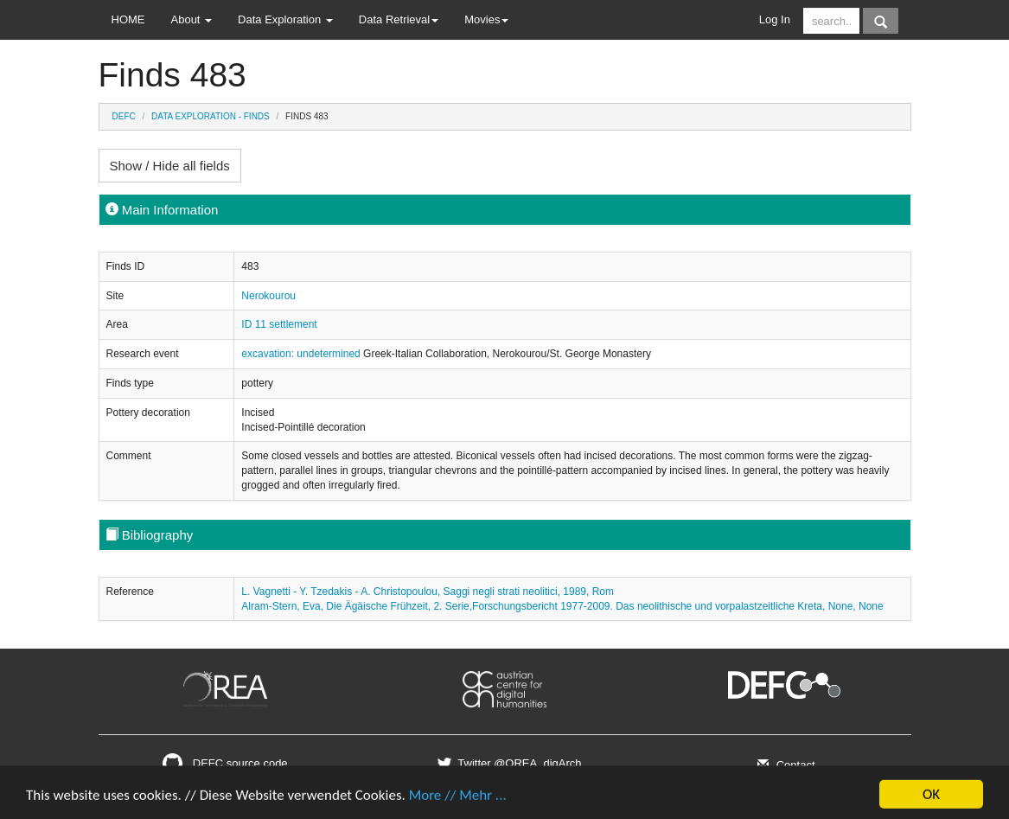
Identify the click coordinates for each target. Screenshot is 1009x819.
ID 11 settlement (278, 324)
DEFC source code (225, 763)
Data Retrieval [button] (398, 19)
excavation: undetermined (302, 354)
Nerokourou (268, 296)
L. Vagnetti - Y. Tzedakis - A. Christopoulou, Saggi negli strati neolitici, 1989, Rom (427, 591)
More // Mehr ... (458, 799)
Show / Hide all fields (170, 165)
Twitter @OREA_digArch (507, 763)
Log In (774, 19)
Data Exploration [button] (285, 19)
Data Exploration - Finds (210, 116)
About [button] (192, 19)
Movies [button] (486, 19)
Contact (783, 764)
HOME (128, 19)
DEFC (124, 116)
